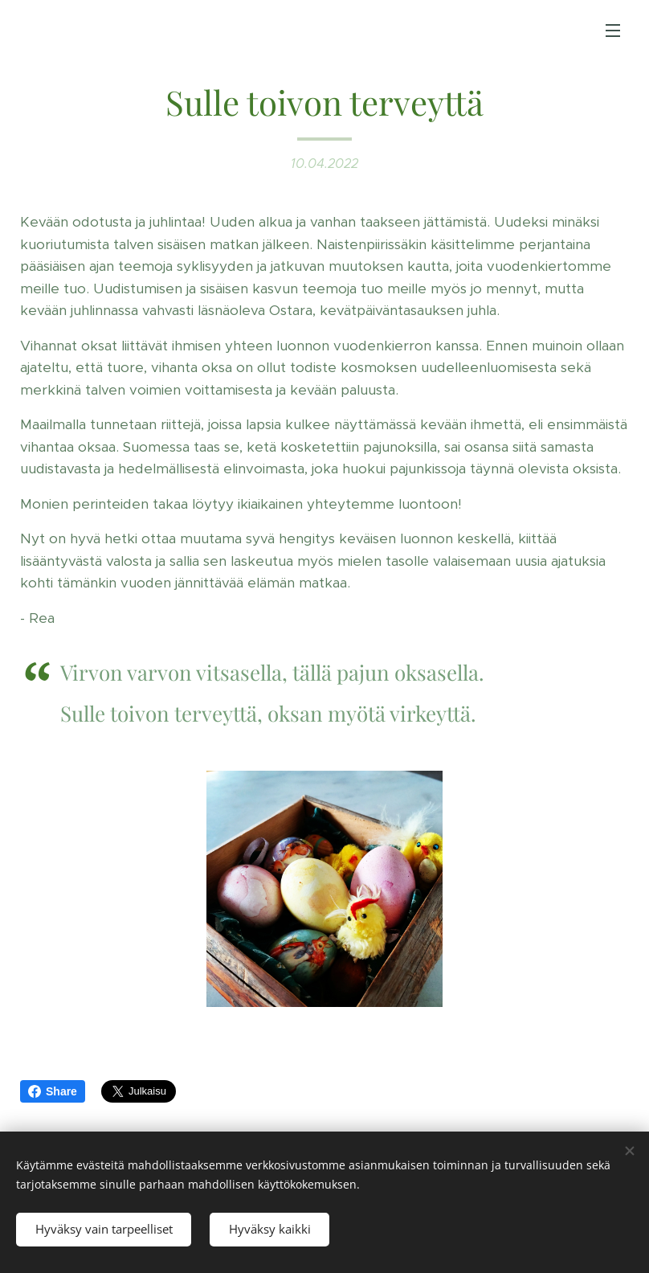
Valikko (613, 30)
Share (52, 1091)
